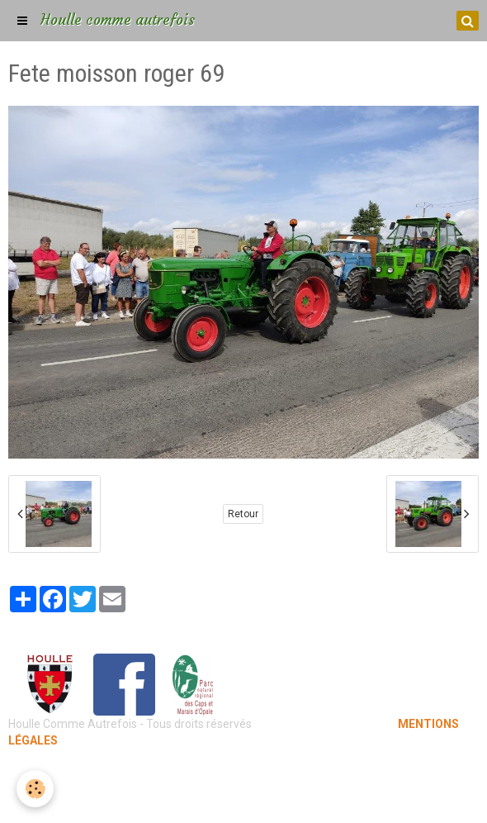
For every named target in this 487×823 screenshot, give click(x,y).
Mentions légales (244, 773)
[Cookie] (35, 788)
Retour (243, 514)
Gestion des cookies (244, 798)
